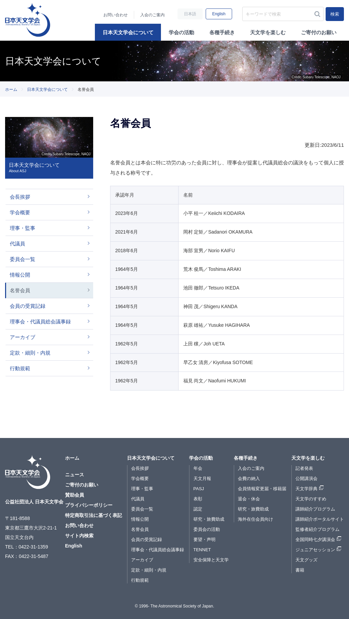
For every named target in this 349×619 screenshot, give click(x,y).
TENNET (202, 549)
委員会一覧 (22, 259)
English (218, 14)
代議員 (17, 243)
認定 (197, 509)
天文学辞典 (306, 488)
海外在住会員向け (255, 519)
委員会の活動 (206, 529)
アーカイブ (22, 337)
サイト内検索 (79, 535)
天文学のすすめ (310, 498)
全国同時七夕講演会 (315, 539)
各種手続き (222, 32)
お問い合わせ (115, 15)
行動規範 (20, 368)
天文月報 (202, 478)
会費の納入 (249, 478)
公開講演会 (306, 478)
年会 (197, 468)
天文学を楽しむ (268, 32)
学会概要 (20, 212)
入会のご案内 (152, 15)
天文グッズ (306, 559)
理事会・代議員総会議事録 (40, 321)
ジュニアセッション (315, 549)
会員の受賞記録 (27, 306)
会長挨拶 (20, 197)
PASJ (198, 488)
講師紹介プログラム (315, 509)
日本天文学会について (128, 32)
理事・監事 (22, 228)
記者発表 (304, 468)
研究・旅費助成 (208, 519)
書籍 (299, 570)
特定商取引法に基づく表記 (93, 515)
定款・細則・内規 (30, 353)
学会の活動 (181, 32)
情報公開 (20, 275)
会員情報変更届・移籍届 (262, 488)
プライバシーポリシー (88, 505)
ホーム (11, 89)
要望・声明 (204, 539)
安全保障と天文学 (211, 559)
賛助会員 (74, 495)
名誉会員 (20, 290)
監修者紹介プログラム (317, 529)
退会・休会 (249, 498)
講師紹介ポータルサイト (319, 519)
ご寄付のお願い (318, 32)
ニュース (74, 474)
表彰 (197, 498)
